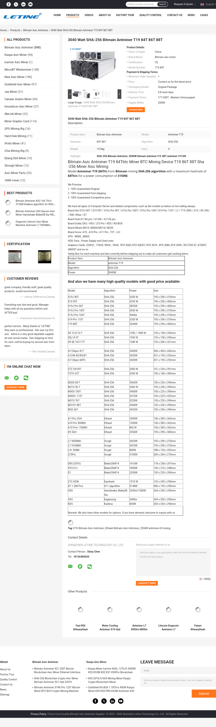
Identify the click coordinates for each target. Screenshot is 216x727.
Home (57, 15)
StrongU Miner (13, 165)
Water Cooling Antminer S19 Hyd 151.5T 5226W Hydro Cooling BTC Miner (110, 627)
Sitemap (4, 694)
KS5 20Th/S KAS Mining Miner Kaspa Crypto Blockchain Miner (109, 680)
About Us (105, 15)
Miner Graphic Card (16, 121)
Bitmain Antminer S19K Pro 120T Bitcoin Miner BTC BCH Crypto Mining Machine (57, 689)
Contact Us (174, 15)
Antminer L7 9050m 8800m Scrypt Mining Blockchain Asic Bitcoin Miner (139, 627)
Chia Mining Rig (14, 151)
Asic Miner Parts (15, 173)
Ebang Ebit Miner (15, 158)
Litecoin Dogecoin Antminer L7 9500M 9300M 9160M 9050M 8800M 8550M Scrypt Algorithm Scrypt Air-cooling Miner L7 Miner (168, 627)
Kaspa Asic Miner (15, 55)
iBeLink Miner (13, 114)
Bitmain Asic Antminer (35, 30)
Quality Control (151, 15)
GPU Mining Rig (14, 128)
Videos (89, 15)
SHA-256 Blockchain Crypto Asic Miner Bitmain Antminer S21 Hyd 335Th (56, 680)
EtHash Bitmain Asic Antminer (122, 528)
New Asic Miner (14, 77)
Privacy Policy (38, 714)
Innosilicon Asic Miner (18, 106)
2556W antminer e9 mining (155, 528)
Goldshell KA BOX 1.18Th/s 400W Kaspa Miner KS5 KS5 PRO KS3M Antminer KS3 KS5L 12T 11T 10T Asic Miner (111, 690)
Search (162, 4)
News (191, 15)
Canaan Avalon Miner (18, 99)
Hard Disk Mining (15, 136)
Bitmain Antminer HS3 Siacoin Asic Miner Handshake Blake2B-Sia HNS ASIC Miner (35, 215)
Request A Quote (183, 4)
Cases (204, 15)
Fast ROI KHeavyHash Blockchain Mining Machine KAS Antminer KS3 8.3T (80, 627)
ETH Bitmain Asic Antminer (88, 528)
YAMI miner (11, 180)
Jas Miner (10, 91)
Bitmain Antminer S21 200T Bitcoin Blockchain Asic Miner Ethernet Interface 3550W (57, 671)
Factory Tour (125, 15)
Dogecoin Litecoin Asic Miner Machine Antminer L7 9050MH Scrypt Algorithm (33, 225)
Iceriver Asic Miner (16, 62)
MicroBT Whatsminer (17, 69)
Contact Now (136, 109)
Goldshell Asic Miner (17, 84)
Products (72, 15)
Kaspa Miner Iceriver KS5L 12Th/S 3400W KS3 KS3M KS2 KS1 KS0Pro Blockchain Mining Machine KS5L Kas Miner (112, 671)
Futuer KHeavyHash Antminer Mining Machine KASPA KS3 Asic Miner (197, 627)
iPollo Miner (12, 143)
